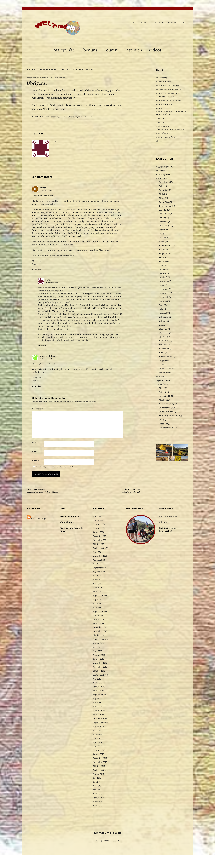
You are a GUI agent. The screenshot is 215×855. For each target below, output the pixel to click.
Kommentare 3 (60, 78)
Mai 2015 (97, 786)
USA (161, 364)
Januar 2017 (98, 714)
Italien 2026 (164, 396)
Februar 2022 (99, 587)
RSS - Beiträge (38, 518)
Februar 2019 (99, 655)
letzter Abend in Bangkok (131, 490)
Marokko (163, 273)
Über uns (88, 50)
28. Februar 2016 (51, 283)
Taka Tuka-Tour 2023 (168, 416)
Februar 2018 (99, 687)
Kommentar (37, 409)
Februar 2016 (99, 750)
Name (35, 443)
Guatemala (164, 226)
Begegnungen (42, 69)
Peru (161, 305)
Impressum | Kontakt (142, 23)
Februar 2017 (99, 710)
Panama (163, 301)
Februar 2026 (99, 524)
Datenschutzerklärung (165, 23)
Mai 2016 (97, 738)
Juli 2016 (97, 730)
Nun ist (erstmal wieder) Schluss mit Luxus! (42, 490)
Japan (162, 241)
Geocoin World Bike (69, 516)
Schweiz (163, 321)
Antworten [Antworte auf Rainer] (36, 269)
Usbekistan (164, 368)
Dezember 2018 (100, 663)
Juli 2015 (97, 778)
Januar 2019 (98, 659)
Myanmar (163, 281)
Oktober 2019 (99, 635)
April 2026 (97, 516)
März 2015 (97, 794)
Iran (161, 234)
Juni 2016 (97, 734)
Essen (159, 170)
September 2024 (100, 548)
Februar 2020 (99, 619)
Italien (162, 238)
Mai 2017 (97, 702)
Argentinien (164, 182)
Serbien (162, 325)
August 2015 (98, 774)
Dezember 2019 (100, 627)
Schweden (164, 317)
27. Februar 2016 (45, 190)
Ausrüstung (161, 78)
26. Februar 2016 (45, 78)
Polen (161, 309)
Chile (161, 194)
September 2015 (100, 770)
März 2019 (97, 651)
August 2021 (98, 599)
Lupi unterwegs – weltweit (167, 85)
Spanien (163, 337)
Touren (110, 50)
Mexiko (162, 277)
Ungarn (162, 360)
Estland (162, 218)
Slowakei (163, 329)
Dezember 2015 (100, 758)
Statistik (160, 122)
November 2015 (100, 762)
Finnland (163, 222)
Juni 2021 (97, 607)
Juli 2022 (97, 576)
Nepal (161, 285)
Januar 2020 (99, 623)
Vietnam (163, 372)
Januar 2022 (98, 591)
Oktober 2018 (99, 671)
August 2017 (98, 698)
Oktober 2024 (99, 544)
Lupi (158, 376)
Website (35, 461)
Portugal (163, 313)
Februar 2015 (99, 798)
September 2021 (100, 595)
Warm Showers (67, 522)
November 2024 (100, 540)
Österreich (163, 297)
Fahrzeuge (161, 174)
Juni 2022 (97, 580)
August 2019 (98, 643)
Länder (55, 69)
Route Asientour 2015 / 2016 (169, 100)
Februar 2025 (99, 528)
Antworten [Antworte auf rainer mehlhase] (36, 386)
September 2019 (100, 639)
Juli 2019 (97, 647)
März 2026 (98, 520)
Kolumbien (164, 257)
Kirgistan (163, 253)
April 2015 (97, 790)
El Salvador (164, 214)
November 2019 (100, 631)
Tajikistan (163, 340)
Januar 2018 (98, 690)
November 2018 (100, 667)
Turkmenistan (165, 356)
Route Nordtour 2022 (165, 104)
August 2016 (98, 726)
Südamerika (164, 408)
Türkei (162, 352)
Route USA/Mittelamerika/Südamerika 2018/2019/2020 (171, 111)
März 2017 (97, 706)
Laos (161, 265)
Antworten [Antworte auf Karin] (42, 346)
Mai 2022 (97, 584)
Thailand (78, 69)
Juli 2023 (97, 564)
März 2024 (98, 552)
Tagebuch (133, 50)
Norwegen (163, 293)
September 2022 (100, 568)
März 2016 (97, 746)
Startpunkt (64, 50)
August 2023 (99, 560)
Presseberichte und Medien (168, 89)
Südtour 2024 (165, 412)
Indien (162, 230)
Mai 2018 (97, 679)
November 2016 (100, 718)
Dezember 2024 (100, 536)
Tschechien (164, 348)
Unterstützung (163, 133)
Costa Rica (164, 202)
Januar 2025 (98, 532)
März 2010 (97, 806)
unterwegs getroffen (165, 137)
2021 (161, 388)
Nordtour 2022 (166, 404)
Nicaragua (164, 289)
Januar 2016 (98, 754)
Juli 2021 (97, 603)
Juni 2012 (97, 802)
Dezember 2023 (100, 556)
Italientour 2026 (163, 81)
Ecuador (163, 210)
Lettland (163, 269)
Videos (154, 50)
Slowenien (164, 333)
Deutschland (165, 206)
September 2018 (100, 675)
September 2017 (100, 694)
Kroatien (163, 261)
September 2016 (100, 722)
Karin (42, 133)
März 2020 (98, 615)
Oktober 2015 (99, 766)
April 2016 (97, 742)
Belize (161, 186)
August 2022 (99, 572)
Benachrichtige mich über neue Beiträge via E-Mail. (55, 467)
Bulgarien (163, 190)
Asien (30, 69)
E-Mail (35, 452)
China (162, 198)
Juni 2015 (97, 782)
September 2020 (100, 611)
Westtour (163, 424)
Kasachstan (164, 249)
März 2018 (97, 683)
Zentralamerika (166, 428)
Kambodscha (165, 245)
